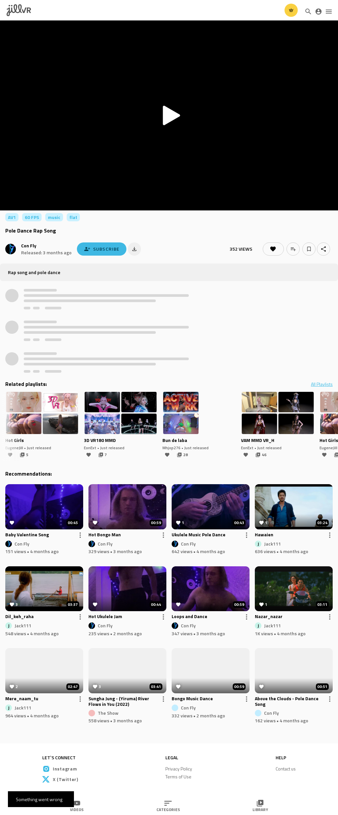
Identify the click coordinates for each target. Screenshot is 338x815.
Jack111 (272, 543)
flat (73, 217)
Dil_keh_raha (19, 617)
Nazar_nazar (269, 617)
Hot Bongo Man (104, 535)
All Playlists (322, 384)
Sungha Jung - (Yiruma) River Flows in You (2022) (118, 701)
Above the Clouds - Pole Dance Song (287, 701)
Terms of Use (178, 776)
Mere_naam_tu (21, 699)
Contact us (286, 768)
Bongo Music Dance (192, 699)
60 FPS (32, 217)
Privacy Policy (178, 768)
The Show (108, 712)
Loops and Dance (189, 617)
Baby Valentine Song (27, 535)
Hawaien (264, 535)
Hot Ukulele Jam (105, 617)
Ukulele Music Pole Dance (198, 535)
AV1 (12, 217)
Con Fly (28, 245)
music (54, 217)
